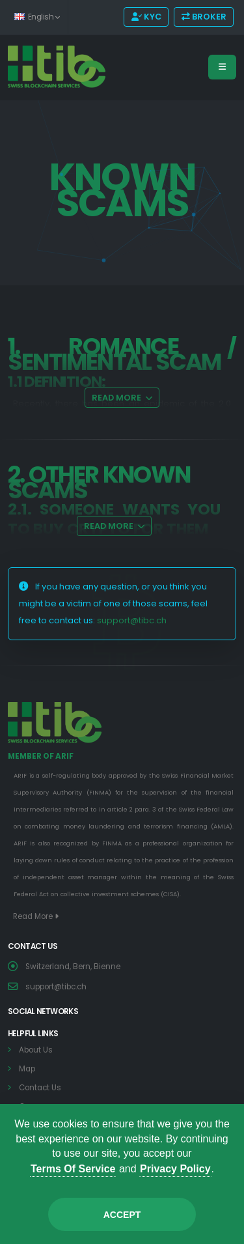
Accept (122, 1214)
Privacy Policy (175, 1168)
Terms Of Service (73, 1168)
